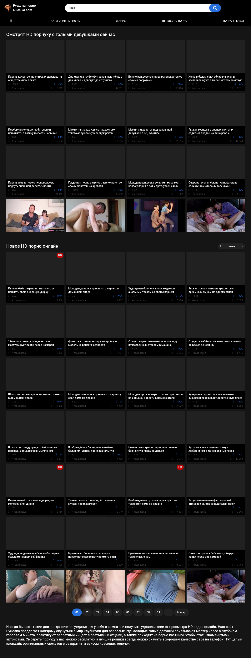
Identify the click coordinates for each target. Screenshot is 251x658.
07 (138, 612)
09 (158, 612)
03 (97, 612)
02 (87, 612)
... (169, 612)
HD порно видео (11, 21)
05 (117, 612)
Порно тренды (233, 20)
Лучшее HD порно (174, 20)
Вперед (181, 612)
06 (127, 612)
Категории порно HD (65, 20)
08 (148, 612)
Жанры (121, 20)
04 (107, 612)
